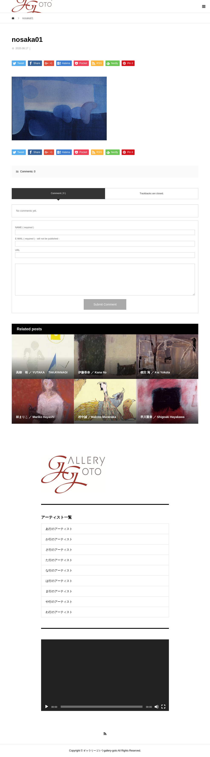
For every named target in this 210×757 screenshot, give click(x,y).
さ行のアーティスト (59, 549)
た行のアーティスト (59, 560)
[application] (105, 675)
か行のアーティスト (59, 539)
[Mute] (156, 707)
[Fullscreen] (163, 707)
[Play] (47, 707)
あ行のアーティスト (59, 528)
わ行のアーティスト (59, 612)
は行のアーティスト (59, 581)
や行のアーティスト (59, 601)
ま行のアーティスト (59, 591)
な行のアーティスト (59, 570)
